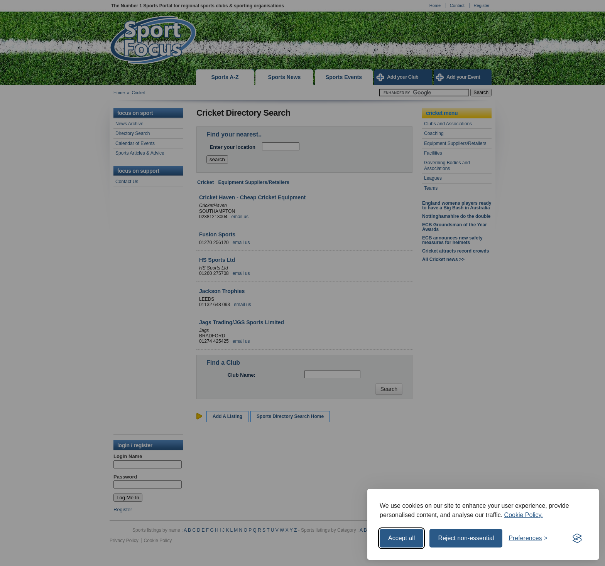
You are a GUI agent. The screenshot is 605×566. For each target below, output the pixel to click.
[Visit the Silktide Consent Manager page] (577, 538)
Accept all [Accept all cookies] (401, 538)
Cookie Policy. (523, 515)
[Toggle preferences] (528, 538)
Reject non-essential (466, 538)
